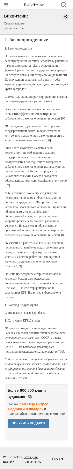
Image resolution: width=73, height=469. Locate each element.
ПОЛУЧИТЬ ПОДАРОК (28, 423)
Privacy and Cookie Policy (32, 459)
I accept (57, 459)
